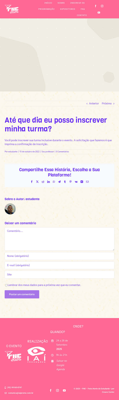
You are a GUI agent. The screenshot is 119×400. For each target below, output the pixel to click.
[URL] (59, 274)
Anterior (94, 103)
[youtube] (98, 12)
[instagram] (102, 6)
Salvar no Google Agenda (61, 365)
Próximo (107, 103)
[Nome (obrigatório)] (59, 256)
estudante (12, 152)
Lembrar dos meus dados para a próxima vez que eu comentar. (44, 285)
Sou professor (48, 152)
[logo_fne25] (11, 6)
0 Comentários (62, 152)
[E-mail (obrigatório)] (59, 265)
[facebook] (95, 6)
